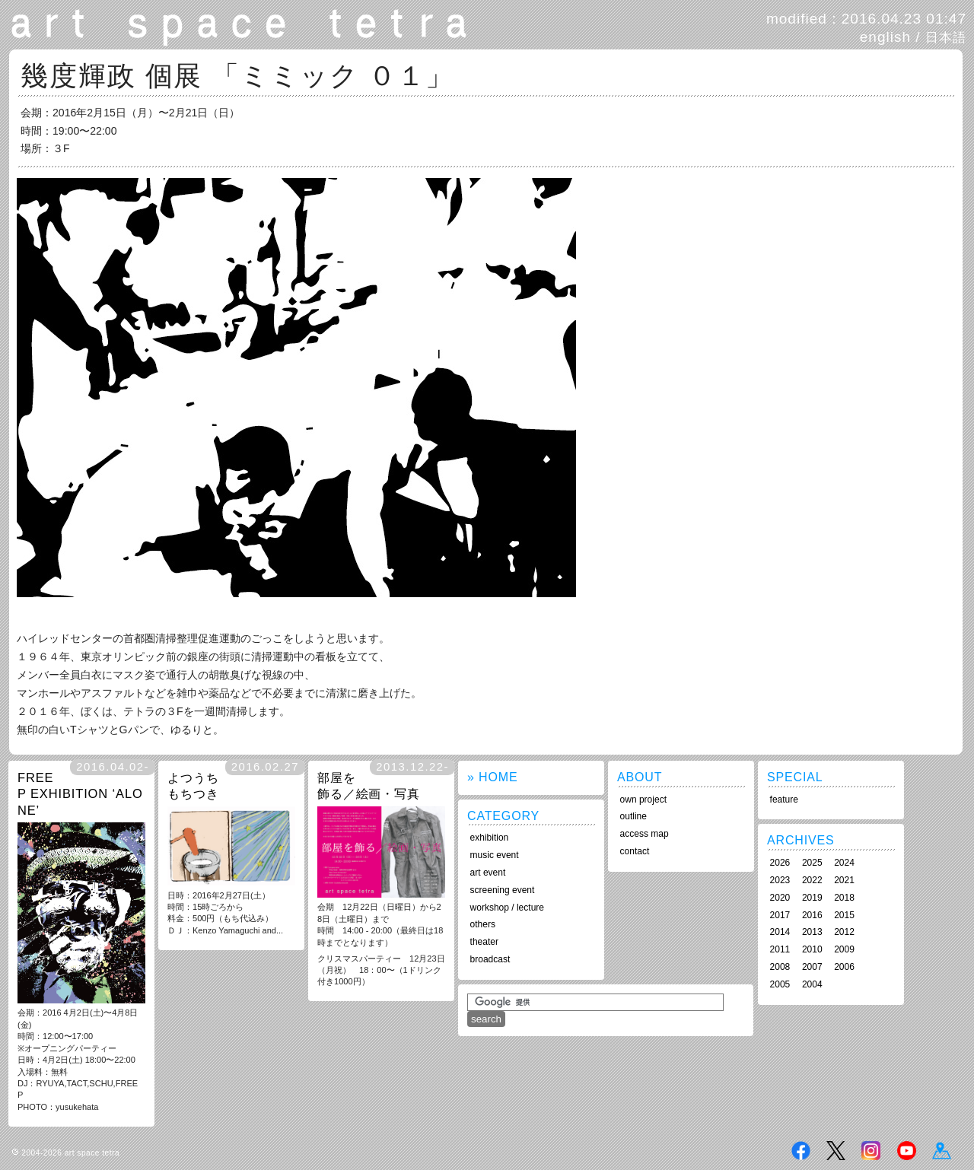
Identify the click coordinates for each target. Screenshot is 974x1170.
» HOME (492, 777)
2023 (780, 880)
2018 (844, 897)
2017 (780, 915)
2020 (780, 897)
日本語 (945, 37)
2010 (812, 949)
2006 (844, 967)
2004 (812, 984)
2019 (812, 897)
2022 (812, 880)
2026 (780, 862)
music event (494, 855)
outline (633, 816)
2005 (780, 984)
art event (488, 872)
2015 (844, 915)
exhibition (489, 837)
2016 (812, 915)
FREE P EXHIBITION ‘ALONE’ (80, 794)
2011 (780, 949)
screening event (502, 890)
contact (635, 851)
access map (644, 833)
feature (784, 799)
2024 (844, 862)
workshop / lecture (507, 907)
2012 (844, 932)
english (885, 37)
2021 (844, 880)
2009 (844, 949)
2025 (812, 862)
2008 (780, 967)
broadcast (490, 959)
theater (484, 941)
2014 (780, 932)
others (482, 924)
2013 (812, 932)
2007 (812, 967)
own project (643, 799)
